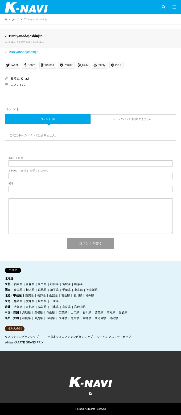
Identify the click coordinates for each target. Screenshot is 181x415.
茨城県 (18, 289)
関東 (7, 289)
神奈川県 (92, 289)
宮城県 (66, 284)
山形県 (78, 284)
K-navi (25, 78)
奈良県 (66, 306)
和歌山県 (80, 306)
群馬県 (42, 289)
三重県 (54, 301)
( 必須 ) (16, 158)
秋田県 (54, 284)
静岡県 (18, 301)
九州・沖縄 (12, 318)
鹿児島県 (100, 318)
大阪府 (18, 306)
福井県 (90, 295)
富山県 (66, 295)
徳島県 (99, 312)
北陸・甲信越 (13, 295)
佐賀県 (38, 318)
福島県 (18, 284)
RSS (90, 393)
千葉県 (66, 289)
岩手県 (42, 284)
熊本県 (75, 318)
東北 (7, 284)
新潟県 (29, 295)
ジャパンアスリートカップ (114, 336)
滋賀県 (42, 306)
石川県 (78, 295)
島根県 (38, 312)
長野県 (41, 295)
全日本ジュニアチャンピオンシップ (70, 336)
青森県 (30, 284)
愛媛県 (123, 312)
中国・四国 (12, 312)
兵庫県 (54, 306)
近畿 (7, 306)
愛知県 (30, 301)
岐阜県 (42, 301)
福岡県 (26, 318)
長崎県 (50, 318)
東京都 (78, 289)
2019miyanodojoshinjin (21, 52)
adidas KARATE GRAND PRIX (24, 342)
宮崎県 (87, 318)
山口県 (75, 312)
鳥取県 (26, 312)
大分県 (63, 318)
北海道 (9, 278)
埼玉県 (54, 289)
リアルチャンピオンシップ (22, 336)
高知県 (111, 312)
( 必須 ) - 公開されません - (29, 170)
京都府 (30, 306)
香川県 (87, 312)
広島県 (63, 312)
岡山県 (50, 312)
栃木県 (30, 289)
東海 (7, 301)
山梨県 (53, 295)
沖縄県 (114, 318)
